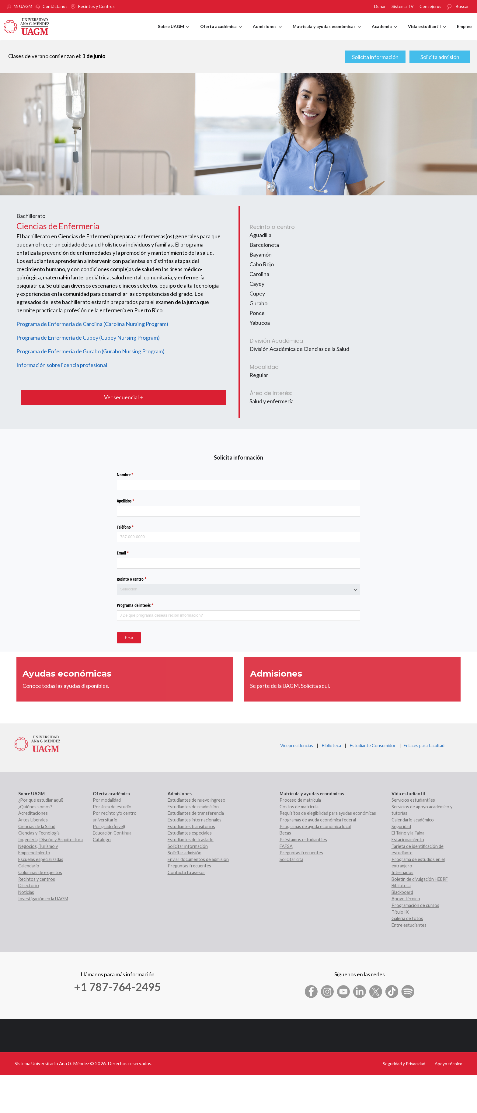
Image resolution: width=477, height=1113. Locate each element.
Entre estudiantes (409, 925)
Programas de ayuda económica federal (318, 819)
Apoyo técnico (406, 898)
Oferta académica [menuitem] (221, 32)
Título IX (400, 912)
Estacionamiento (408, 839)
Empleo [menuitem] (464, 26)
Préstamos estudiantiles (303, 839)
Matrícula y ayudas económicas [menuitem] (327, 32)
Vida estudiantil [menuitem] (427, 32)
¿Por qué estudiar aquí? (41, 800)
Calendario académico (413, 819)
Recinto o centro (139, 579)
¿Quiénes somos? (35, 806)
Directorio (28, 885)
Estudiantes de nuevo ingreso (196, 800)
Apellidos (132, 501)
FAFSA (286, 846)
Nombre (132, 475)
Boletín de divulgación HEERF (420, 879)
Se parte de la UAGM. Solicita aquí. (290, 685)
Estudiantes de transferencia (196, 813)
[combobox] (238, 589)
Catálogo (102, 839)
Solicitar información (188, 846)
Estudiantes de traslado (191, 839)
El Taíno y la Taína (408, 832)
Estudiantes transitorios (191, 826)
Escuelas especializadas (40, 859)
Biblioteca (331, 745)
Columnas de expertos (40, 872)
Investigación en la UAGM (43, 898)
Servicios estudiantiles (413, 800)
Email (130, 553)
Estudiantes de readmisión (193, 806)
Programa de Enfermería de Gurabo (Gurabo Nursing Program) (90, 351)
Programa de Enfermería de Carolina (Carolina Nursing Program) (92, 323)
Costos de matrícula (299, 806)
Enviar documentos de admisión (198, 859)
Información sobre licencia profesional (61, 365)
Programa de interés (142, 605)
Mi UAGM (23, 6)
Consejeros (430, 6)
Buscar (462, 6)
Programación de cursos (415, 905)
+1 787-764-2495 (117, 986)
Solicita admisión (439, 57)
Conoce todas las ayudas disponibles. (66, 685)
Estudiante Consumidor (373, 745)
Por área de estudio (112, 806)
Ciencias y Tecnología (39, 832)
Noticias (26, 892)
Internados (402, 872)
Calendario (28, 865)
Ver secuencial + (123, 397)
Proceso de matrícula (300, 800)
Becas (285, 832)
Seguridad (401, 826)
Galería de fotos (407, 918)
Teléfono (132, 527)
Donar (380, 6)
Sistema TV (403, 6)
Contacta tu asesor (186, 872)
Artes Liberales (33, 819)
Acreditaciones (33, 813)
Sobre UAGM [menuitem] (173, 32)
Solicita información (375, 57)
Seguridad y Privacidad (404, 1063)
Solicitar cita (291, 859)
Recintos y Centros (96, 6)
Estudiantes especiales (190, 832)
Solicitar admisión (184, 852)
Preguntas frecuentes (189, 865)
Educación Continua (112, 832)
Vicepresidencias (296, 745)
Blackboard (402, 892)
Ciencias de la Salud (36, 826)
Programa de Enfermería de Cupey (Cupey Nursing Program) (88, 337)
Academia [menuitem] (384, 32)
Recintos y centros (36, 879)
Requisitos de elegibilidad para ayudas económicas (328, 813)
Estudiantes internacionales (194, 819)
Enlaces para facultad (423, 745)
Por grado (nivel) (109, 826)
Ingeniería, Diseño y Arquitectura (50, 839)
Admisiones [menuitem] (267, 32)
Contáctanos (55, 6)
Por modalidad (107, 800)
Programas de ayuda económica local (315, 826)
